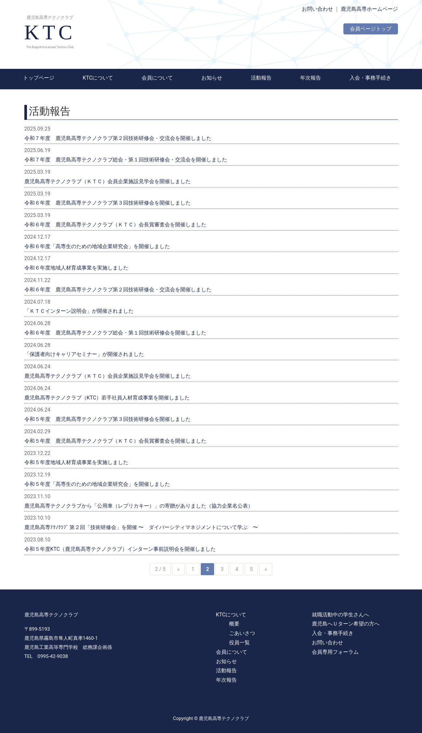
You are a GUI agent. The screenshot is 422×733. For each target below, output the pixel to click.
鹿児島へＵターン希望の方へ (345, 624)
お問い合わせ (317, 9)
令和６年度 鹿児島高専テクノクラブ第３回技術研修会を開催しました (107, 203)
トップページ (38, 78)
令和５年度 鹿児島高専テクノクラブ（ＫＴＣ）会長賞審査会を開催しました (115, 441)
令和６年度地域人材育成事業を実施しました (76, 268)
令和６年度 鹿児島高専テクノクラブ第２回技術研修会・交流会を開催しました (117, 289)
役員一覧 (239, 642)
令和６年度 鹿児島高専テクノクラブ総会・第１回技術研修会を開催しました (115, 333)
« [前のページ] (178, 569)
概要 (234, 624)
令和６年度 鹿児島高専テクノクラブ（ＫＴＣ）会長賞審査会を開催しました (115, 224)
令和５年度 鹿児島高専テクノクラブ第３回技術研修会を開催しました (107, 419)
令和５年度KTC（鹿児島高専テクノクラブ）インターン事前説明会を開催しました (120, 549)
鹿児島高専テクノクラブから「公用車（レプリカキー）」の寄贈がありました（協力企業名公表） (138, 506)
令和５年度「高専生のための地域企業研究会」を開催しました (97, 484)
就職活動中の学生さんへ (340, 615)
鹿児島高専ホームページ (369, 9)
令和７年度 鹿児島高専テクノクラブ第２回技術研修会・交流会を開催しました (117, 138)
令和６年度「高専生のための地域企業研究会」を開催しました (97, 246)
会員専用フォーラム (335, 652)
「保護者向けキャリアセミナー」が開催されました (84, 354)
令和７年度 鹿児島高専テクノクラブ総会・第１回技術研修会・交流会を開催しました (125, 160)
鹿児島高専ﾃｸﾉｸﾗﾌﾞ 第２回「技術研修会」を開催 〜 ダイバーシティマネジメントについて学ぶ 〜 (141, 527)
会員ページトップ (370, 29)
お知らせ (211, 78)
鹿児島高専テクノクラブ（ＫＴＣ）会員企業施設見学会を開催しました (107, 181)
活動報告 (261, 78)
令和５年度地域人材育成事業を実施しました (76, 462)
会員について (157, 78)
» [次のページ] (265, 569)
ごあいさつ (242, 633)
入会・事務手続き (370, 78)
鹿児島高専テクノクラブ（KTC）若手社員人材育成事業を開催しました (107, 398)
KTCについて (98, 78)
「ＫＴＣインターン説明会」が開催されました (79, 311)
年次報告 (310, 78)
